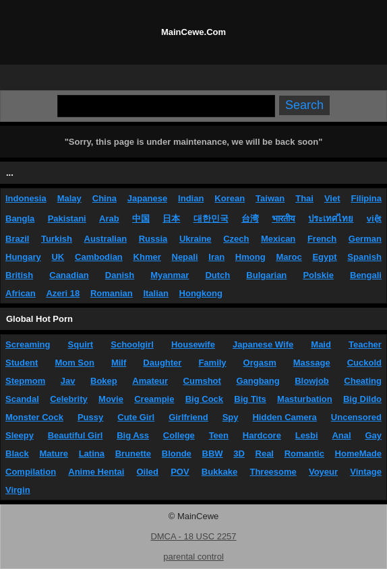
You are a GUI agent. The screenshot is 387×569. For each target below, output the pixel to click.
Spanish (364, 257)
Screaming (27, 344)
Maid (321, 344)
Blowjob (312, 381)
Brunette (133, 453)
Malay (69, 198)
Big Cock (204, 399)
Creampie (154, 399)
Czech (236, 239)
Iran (216, 257)
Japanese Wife (263, 344)
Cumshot (202, 381)
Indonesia (26, 198)
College (179, 435)
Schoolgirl (132, 344)
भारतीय (283, 218)
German (365, 239)
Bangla (19, 218)
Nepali (185, 257)
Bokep (103, 381)
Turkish (56, 239)
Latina (92, 453)
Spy (230, 417)
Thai (304, 198)
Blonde (176, 453)
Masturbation (304, 399)
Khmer (147, 257)
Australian (105, 239)
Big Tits (250, 399)
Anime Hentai (96, 472)
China (104, 198)
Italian (156, 293)
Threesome (272, 472)
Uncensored (356, 417)
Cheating (363, 381)
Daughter (162, 363)
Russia (153, 239)
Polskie (318, 275)
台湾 (250, 218)
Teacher (365, 344)
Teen (219, 435)
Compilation (30, 472)
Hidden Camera (284, 417)
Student (21, 363)
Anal (341, 435)
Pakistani (67, 218)
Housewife (193, 344)
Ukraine (195, 239)
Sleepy (19, 435)
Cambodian (99, 257)
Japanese (147, 198)
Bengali (366, 275)
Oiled (148, 472)
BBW (212, 453)
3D (239, 453)
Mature (53, 453)
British (19, 275)
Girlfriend (188, 417)
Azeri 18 (63, 293)
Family (212, 363)
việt (374, 218)
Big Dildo (362, 399)
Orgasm (259, 363)
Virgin (17, 490)
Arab (109, 218)
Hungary (23, 257)
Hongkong (200, 293)
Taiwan (270, 198)
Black (17, 453)
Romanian (111, 293)
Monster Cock (34, 417)
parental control (193, 556)
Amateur (150, 381)
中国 (141, 218)
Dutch (217, 275)
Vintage (366, 472)
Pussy (90, 417)
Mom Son (74, 363)
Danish (119, 275)
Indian (191, 198)
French (321, 239)
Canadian (69, 275)
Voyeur (323, 472)
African (20, 293)
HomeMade (358, 453)
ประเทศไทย (330, 218)
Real (265, 453)
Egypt (324, 257)
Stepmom (25, 381)
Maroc (288, 257)
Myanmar (169, 275)
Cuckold (364, 363)
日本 (171, 218)
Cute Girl (135, 417)
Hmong (250, 257)
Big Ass (133, 435)
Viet (332, 198)
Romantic (304, 453)
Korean (229, 198)
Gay (373, 435)
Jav (68, 381)
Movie (110, 399)
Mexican (278, 239)
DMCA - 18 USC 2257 (193, 536)
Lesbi (306, 435)
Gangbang (257, 381)
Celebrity (69, 399)
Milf (118, 363)
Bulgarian (266, 275)
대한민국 (211, 218)
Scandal (22, 399)
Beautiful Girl (75, 435)
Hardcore (262, 435)
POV (180, 472)
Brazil (17, 239)
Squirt (81, 344)
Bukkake (219, 472)
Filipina (366, 198)
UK (57, 257)
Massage (311, 363)
